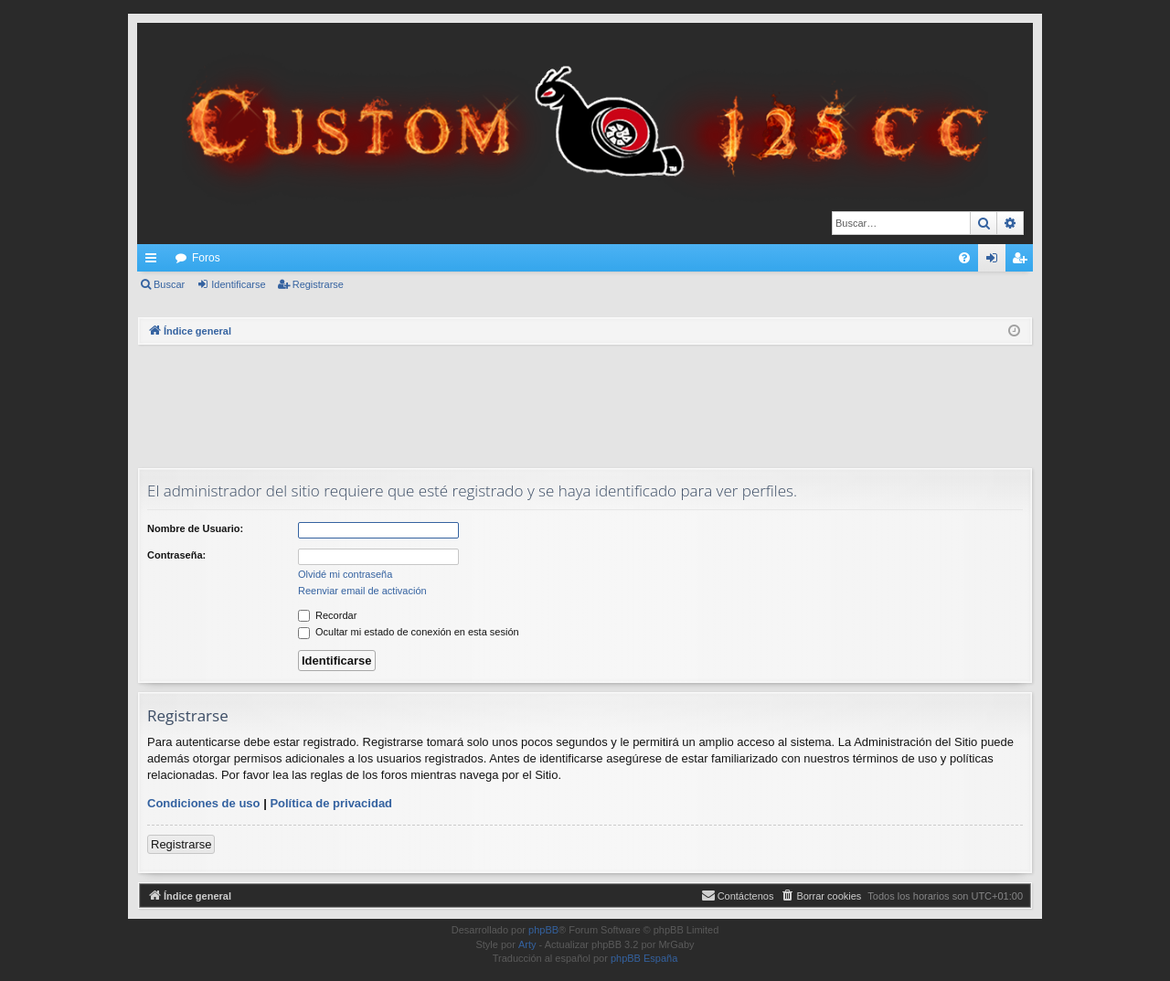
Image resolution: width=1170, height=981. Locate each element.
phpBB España (644, 958)
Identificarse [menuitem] (995, 261)
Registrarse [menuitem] (1023, 261)
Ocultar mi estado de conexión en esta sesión (408, 631)
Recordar (327, 615)
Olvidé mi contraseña (345, 574)
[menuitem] (964, 258)
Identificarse (238, 284)
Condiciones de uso (204, 803)
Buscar (169, 284)
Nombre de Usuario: (195, 528)
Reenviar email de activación (362, 590)
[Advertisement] (585, 404)
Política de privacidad (331, 803)
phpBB (543, 929)
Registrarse (318, 284)
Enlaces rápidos (154, 261)
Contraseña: (176, 554)
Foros (206, 257)
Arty (527, 944)
